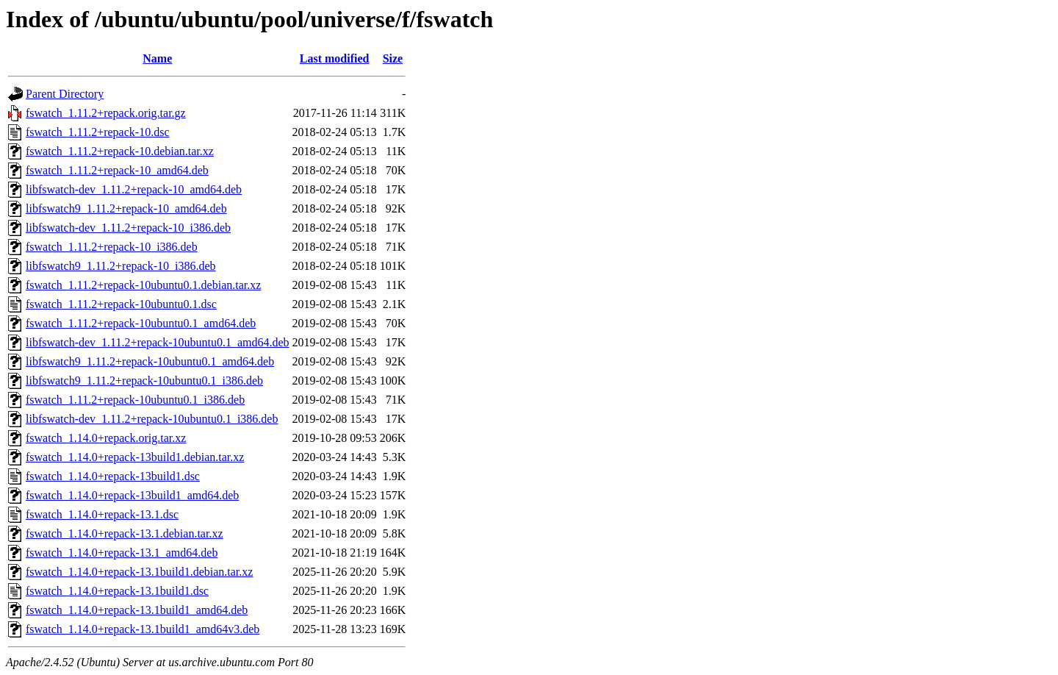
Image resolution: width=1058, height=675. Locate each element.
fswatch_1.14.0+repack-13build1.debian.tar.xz (135, 457)
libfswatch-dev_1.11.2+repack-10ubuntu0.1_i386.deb (152, 419)
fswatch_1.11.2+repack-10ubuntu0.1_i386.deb (135, 399)
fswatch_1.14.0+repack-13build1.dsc (113, 476)
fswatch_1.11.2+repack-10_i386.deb (112, 246)
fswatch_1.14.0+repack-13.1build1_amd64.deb (137, 610)
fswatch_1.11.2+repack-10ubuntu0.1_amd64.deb (141, 323)
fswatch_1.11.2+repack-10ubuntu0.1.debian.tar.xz (143, 285)
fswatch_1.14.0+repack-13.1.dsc (102, 514)
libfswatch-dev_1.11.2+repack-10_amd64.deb (134, 189)
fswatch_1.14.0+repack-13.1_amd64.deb (121, 552)
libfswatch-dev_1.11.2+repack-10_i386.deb (128, 227)
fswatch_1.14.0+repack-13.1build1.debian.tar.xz (139, 571)
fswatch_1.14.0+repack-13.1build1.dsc (117, 591)
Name (157, 58)
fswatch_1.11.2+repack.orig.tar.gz (106, 113)
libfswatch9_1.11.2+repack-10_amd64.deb (126, 208)
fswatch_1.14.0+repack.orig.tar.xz (106, 438)
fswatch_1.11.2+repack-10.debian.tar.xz (120, 151)
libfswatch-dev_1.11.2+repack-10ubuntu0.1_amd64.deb (157, 342)
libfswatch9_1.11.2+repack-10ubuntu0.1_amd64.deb (150, 361)
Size (393, 58)
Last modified (335, 58)
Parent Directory (65, 94)
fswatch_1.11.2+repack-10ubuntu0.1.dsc (121, 304)
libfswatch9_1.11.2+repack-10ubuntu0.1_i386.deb (144, 380)
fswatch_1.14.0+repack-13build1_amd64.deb (132, 495)
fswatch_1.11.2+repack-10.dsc (97, 132)
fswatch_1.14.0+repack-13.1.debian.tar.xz (124, 533)
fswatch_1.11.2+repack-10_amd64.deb (117, 170)
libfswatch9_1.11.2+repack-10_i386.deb (121, 266)
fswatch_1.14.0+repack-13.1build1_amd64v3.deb (142, 629)
